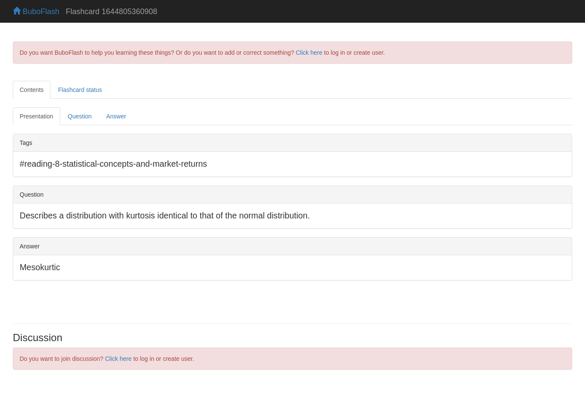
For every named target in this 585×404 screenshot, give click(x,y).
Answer (116, 116)
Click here (309, 52)
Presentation (36, 116)
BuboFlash (36, 11)
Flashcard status (80, 89)
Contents (32, 89)
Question (80, 116)
